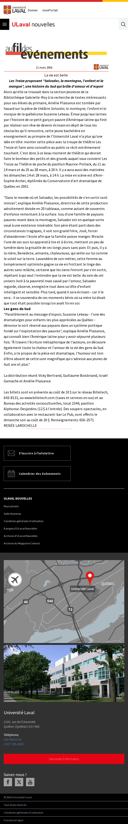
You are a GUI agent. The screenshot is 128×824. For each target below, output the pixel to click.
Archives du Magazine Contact (22, 543)
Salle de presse (12, 513)
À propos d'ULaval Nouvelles (20, 528)
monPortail (50, 10)
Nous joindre (11, 506)
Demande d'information (64, 759)
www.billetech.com (39, 397)
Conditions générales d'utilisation (23, 521)
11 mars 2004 (44, 68)
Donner (33, 10)
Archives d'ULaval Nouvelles (20, 536)
